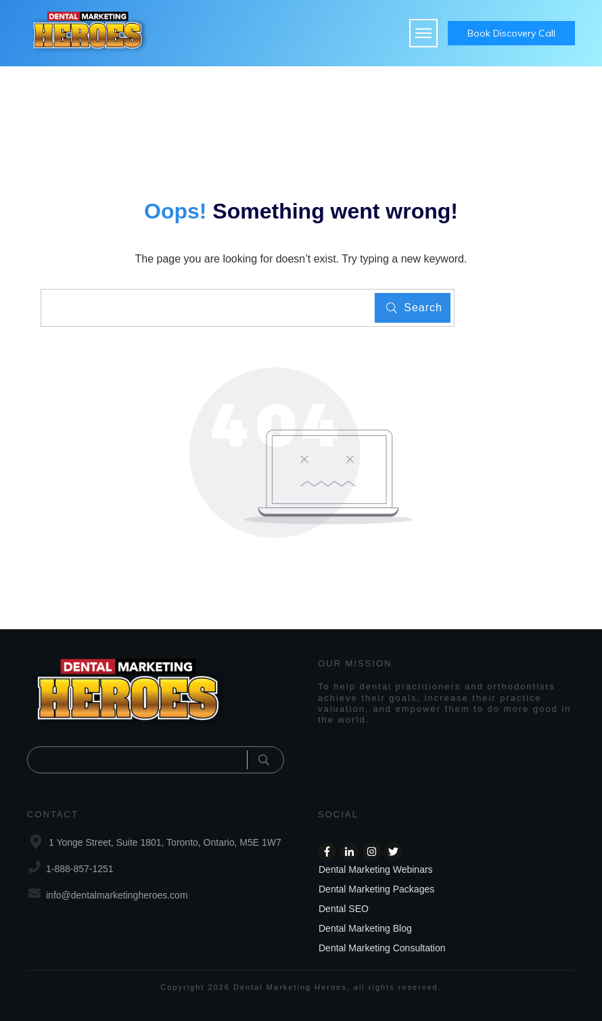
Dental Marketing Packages (376, 889)
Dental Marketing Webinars (376, 869)
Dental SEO (344, 908)
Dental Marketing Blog (365, 928)
